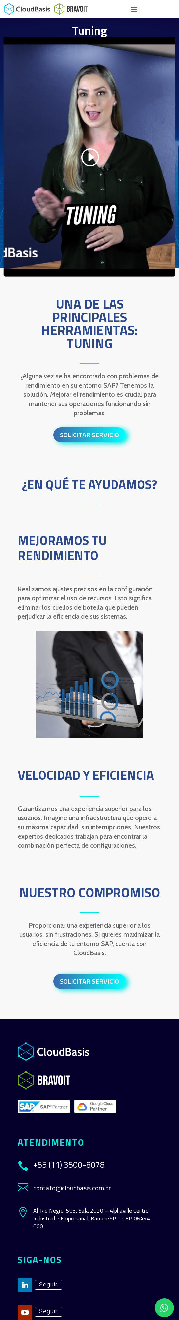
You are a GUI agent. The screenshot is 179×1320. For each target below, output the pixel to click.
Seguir (48, 1284)
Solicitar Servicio (89, 435)
